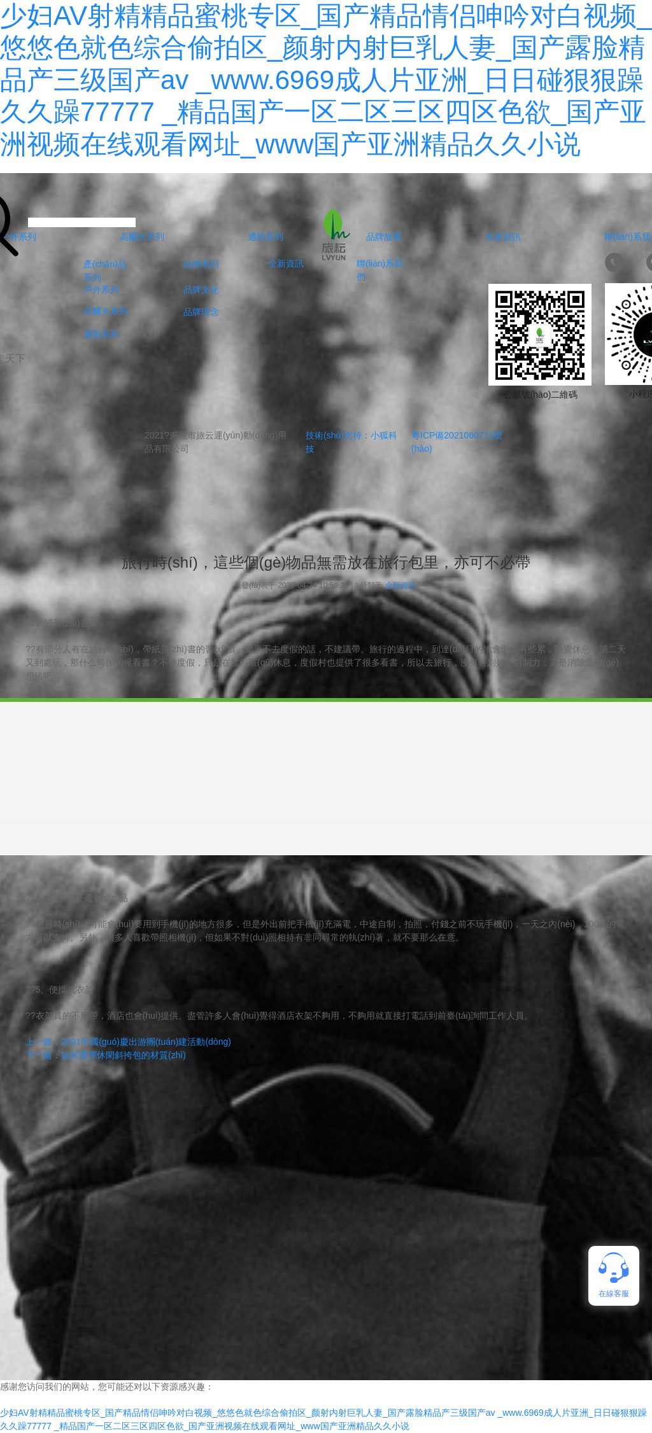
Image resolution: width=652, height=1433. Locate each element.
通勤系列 (265, 237)
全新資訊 (503, 237)
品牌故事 (384, 237)
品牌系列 (201, 264)
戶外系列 (101, 289)
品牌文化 (201, 289)
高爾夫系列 (142, 237)
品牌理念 (201, 312)
